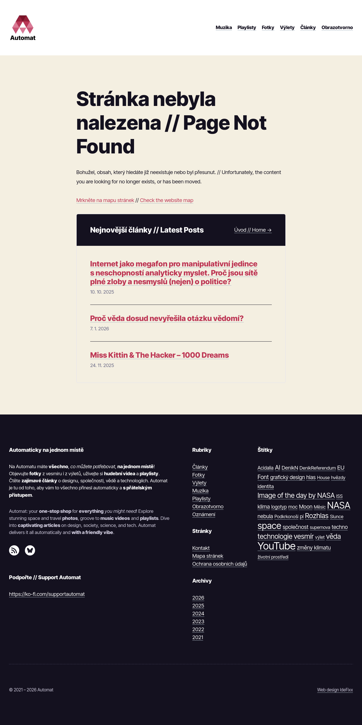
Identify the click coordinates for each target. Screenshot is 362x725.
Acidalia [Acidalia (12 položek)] (265, 468)
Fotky (198, 475)
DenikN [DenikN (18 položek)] (290, 467)
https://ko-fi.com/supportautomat (47, 594)
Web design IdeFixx (335, 690)
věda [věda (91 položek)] (333, 536)
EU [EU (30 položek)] (341, 467)
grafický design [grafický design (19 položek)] (287, 477)
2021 (197, 637)
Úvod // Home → (253, 230)
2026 (198, 597)
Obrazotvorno (207, 506)
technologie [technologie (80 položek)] (275, 536)
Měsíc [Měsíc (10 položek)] (320, 507)
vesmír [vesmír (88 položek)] (304, 536)
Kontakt (201, 548)
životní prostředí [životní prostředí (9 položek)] (273, 557)
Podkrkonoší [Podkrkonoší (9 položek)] (286, 516)
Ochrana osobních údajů (219, 564)
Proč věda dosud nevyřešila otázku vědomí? (167, 318)
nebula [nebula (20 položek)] (265, 516)
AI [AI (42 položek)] (277, 467)
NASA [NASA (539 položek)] (338, 505)
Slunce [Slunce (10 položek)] (336, 516)
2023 (198, 621)
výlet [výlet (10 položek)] (320, 537)
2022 (198, 629)
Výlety (199, 482)
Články (200, 467)
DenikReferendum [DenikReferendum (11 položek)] (317, 468)
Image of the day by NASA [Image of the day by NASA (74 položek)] (296, 495)
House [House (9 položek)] (323, 477)
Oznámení (203, 514)
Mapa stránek (207, 556)
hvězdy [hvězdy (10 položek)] (338, 477)
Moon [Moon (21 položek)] (306, 506)
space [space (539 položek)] (269, 525)
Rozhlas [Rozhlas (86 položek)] (316, 515)
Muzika (200, 490)
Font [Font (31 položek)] (263, 477)
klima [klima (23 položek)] (264, 506)
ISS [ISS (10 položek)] (339, 496)
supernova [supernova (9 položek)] (320, 527)
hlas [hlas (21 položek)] (311, 477)
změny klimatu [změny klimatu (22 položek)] (314, 547)
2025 (198, 605)
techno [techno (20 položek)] (340, 527)
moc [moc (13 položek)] (293, 507)
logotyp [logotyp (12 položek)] (279, 507)
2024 (198, 613)
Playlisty (201, 498)
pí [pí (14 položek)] (301, 516)
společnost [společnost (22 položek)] (296, 527)
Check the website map (166, 200)
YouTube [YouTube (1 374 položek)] (277, 546)
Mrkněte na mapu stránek (105, 200)
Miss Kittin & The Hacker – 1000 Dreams (159, 355)
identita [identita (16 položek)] (266, 486)
